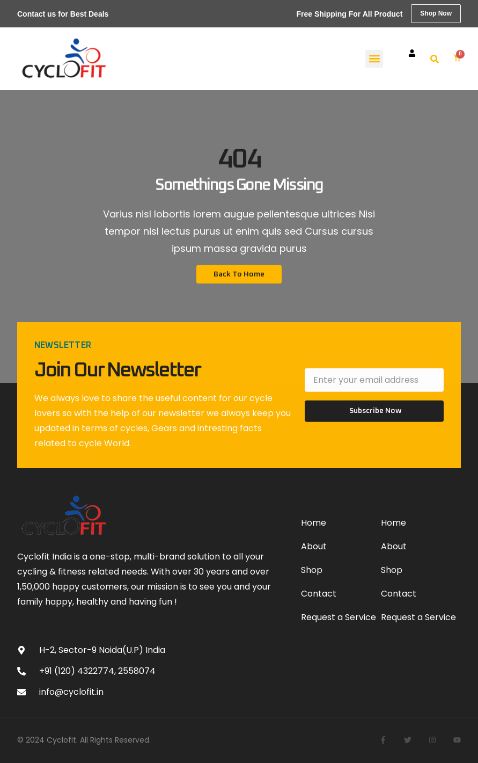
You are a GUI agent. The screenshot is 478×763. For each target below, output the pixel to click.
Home (313, 523)
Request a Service (338, 617)
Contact (318, 593)
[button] (374, 59)
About (314, 546)
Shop (311, 570)
